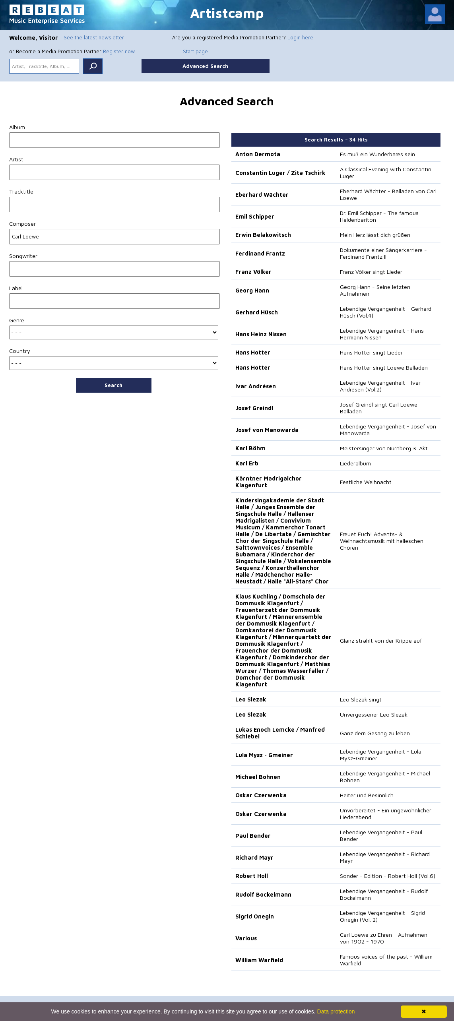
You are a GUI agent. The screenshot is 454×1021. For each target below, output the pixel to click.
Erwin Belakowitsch (263, 234)
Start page (195, 51)
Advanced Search (205, 66)
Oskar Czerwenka (261, 795)
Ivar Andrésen (255, 386)
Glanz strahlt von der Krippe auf (381, 640)
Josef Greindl (254, 408)
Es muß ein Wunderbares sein (377, 154)
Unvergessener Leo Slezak (373, 714)
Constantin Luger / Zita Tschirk (280, 172)
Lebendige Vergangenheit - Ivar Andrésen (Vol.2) (380, 386)
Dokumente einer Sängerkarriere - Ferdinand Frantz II (383, 253)
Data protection (336, 1011)
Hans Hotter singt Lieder (371, 352)
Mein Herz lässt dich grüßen (375, 234)
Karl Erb (246, 463)
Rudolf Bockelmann (263, 894)
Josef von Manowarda (267, 429)
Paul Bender (253, 835)
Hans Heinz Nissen (261, 334)
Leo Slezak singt (361, 699)
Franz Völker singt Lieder (371, 271)
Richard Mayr (254, 857)
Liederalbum (355, 463)
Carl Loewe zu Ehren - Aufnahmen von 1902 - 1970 (383, 938)
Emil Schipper (254, 216)
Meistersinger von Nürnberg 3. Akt (384, 448)
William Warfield (259, 960)
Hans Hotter (252, 352)
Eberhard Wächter (262, 194)
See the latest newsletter (94, 37)
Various (246, 938)
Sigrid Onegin (254, 916)
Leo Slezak (250, 699)
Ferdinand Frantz (260, 253)
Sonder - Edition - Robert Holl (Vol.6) (387, 875)
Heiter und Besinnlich (367, 795)
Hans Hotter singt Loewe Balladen (384, 367)
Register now (119, 51)
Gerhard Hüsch (256, 312)
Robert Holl (251, 875)
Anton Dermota (257, 154)
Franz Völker (253, 271)
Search (113, 385)
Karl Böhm (250, 448)
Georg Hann (252, 290)
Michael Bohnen (258, 776)
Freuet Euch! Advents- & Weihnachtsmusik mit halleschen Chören (381, 541)
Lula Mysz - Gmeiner (264, 755)
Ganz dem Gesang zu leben (375, 733)
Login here (300, 37)
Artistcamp (227, 12)
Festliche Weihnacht (366, 482)
